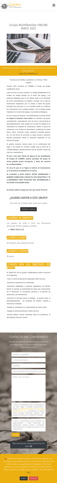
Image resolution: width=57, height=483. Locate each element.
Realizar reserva (28, 209)
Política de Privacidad (26, 409)
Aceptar (23, 478)
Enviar (15, 435)
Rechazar (33, 478)
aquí (28, 472)
